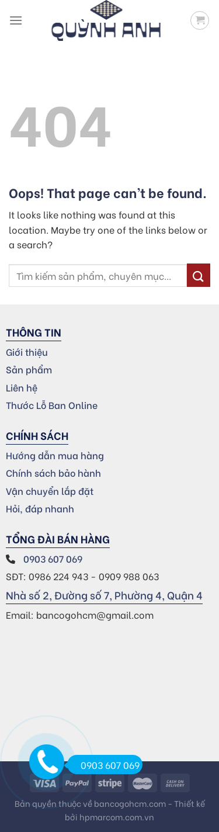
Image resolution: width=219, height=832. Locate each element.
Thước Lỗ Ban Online (52, 404)
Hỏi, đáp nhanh (40, 508)
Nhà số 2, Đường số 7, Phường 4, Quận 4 (104, 594)
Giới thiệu (27, 351)
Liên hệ (21, 387)
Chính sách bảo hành (53, 472)
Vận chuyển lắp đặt (49, 490)
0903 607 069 (54, 558)
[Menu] (16, 20)
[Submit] (198, 275)
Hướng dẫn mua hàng (55, 455)
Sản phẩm (29, 369)
